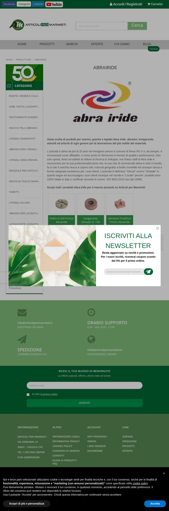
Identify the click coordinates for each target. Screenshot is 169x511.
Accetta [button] (155, 503)
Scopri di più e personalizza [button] (26, 503)
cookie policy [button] (140, 483)
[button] (164, 473)
